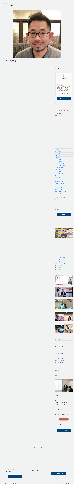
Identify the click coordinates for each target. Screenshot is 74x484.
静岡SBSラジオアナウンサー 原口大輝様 (60, 163)
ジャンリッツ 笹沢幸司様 (58, 179)
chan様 (56, 175)
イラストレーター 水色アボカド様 (59, 173)
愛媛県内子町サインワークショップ (63, 339)
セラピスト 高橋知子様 (58, 185)
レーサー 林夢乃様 (57, 153)
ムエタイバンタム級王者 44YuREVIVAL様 (60, 193)
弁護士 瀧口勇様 (57, 157)
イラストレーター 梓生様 (58, 159)
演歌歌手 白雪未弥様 (57, 177)
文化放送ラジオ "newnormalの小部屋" (64, 259)
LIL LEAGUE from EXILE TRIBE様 (60, 147)
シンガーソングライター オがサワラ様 (59, 143)
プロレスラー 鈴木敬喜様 (58, 151)
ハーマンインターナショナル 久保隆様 (59, 183)
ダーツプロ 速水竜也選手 (58, 171)
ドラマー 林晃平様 (57, 141)
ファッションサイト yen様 (58, 195)
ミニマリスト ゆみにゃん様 (58, 145)
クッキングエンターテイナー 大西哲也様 (60, 165)
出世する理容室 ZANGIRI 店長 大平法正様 (60, 191)
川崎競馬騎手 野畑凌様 (58, 139)
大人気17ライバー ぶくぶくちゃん (59, 189)
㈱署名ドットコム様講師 (61, 360)
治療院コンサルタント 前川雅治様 (59, 181)
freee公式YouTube (61, 267)
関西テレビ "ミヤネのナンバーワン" (63, 261)
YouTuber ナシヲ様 (57, 155)
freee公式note (61, 265)
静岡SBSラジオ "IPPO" (62, 257)
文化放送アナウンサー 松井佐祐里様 (59, 169)
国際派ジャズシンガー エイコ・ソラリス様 (60, 197)
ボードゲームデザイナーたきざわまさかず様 (63, 115)
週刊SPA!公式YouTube (62, 263)
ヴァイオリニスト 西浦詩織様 (58, 161)
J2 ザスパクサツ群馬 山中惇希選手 (59, 167)
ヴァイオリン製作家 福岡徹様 (58, 187)
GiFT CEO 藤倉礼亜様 (58, 149)
